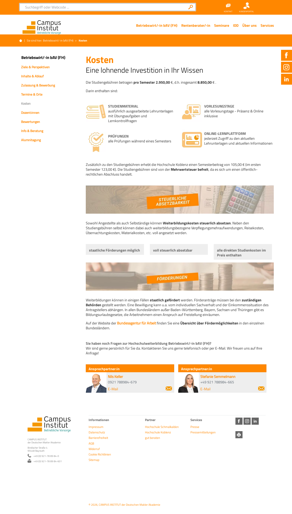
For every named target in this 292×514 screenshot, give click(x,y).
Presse (194, 426)
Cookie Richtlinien (100, 454)
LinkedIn (286, 79)
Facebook (286, 55)
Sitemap (94, 459)
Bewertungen (30, 121)
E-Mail (140, 389)
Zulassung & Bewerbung (38, 85)
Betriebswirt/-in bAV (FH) (58, 40)
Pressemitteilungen (203, 432)
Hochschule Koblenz (158, 432)
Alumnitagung (31, 140)
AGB (91, 443)
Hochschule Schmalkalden (162, 426)
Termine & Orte (31, 94)
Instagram (286, 67)
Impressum (96, 426)
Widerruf (94, 449)
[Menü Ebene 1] (156, 28)
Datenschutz (97, 432)
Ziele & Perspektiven (35, 67)
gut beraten (152, 437)
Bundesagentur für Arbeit (136, 323)
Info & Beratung (32, 130)
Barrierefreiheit (98, 437)
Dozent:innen (30, 112)
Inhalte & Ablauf (32, 76)
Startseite (20, 40)
